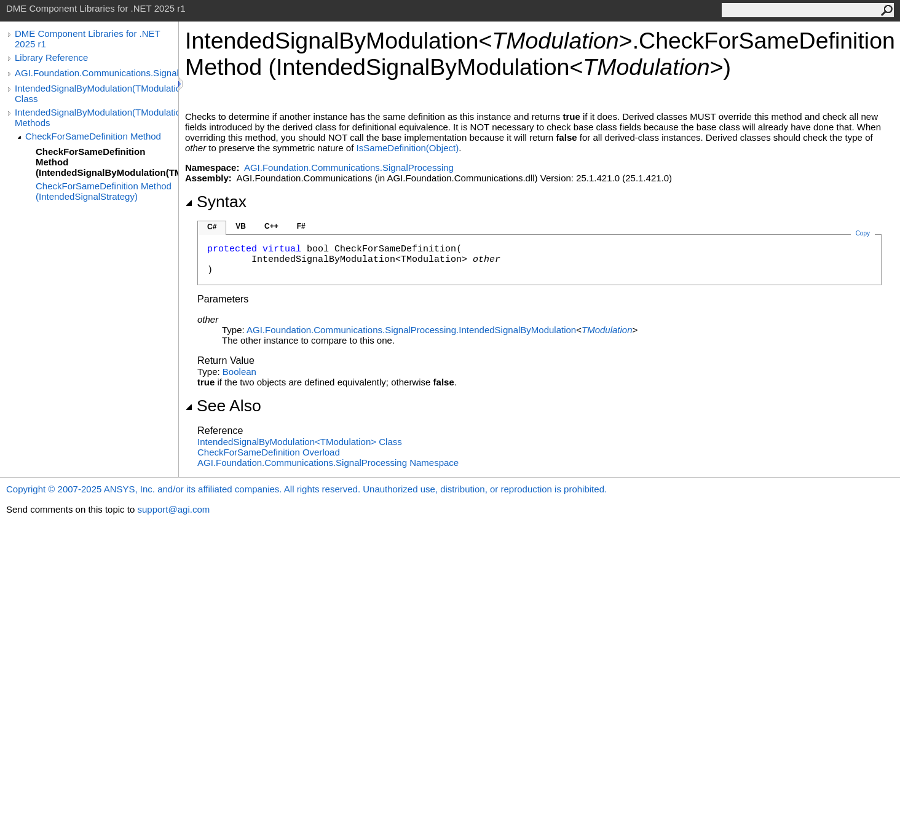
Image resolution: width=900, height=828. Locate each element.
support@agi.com (173, 509)
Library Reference (51, 57)
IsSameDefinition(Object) (407, 148)
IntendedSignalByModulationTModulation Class (299, 441)
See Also (223, 405)
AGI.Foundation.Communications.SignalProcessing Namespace (328, 462)
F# (301, 226)
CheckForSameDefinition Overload (268, 452)
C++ (271, 226)
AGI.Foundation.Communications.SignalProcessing (96, 73)
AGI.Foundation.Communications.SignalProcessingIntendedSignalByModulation (411, 330)
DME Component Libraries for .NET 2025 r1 (87, 38)
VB (240, 226)
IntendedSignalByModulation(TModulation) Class (96, 93)
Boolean (239, 371)
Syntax (216, 201)
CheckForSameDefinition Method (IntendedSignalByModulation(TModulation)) (107, 162)
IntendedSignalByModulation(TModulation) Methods (96, 117)
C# (211, 227)
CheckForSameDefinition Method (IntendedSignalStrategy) (104, 191)
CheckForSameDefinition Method (93, 136)
